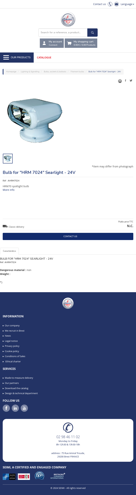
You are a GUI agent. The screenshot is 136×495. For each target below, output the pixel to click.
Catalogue (44, 57)
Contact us (99, 4)
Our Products (17, 57)
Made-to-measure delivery (19, 377)
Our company (12, 325)
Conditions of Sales (15, 356)
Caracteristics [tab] (9, 251)
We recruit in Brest (14, 330)
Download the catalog (16, 388)
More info (8, 189)
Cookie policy (12, 351)
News (8, 335)
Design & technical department (21, 393)
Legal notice (11, 341)
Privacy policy (12, 346)
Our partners (12, 383)
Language (127, 4)
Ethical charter (13, 361)
